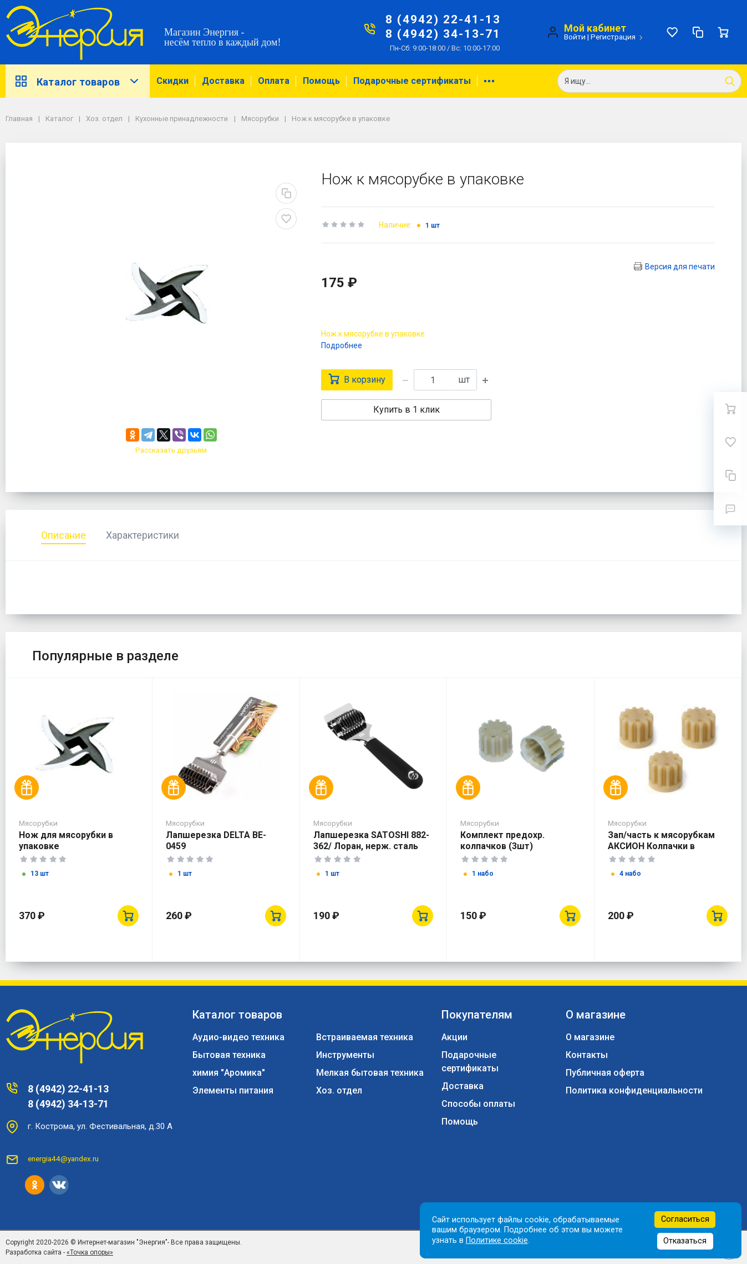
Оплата (273, 81)
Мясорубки (38, 823)
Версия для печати (680, 266)
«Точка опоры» (90, 1252)
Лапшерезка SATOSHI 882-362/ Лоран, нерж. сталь (371, 840)
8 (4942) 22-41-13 (443, 19)
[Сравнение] (698, 32)
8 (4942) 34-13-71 (443, 34)
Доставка (223, 81)
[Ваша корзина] (723, 32)
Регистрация (613, 36)
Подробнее (341, 345)
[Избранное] (672, 32)
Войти (575, 36)
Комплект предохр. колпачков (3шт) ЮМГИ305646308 (502, 846)
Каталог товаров (77, 81)
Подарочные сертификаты (412, 81)
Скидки (172, 81)
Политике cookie (497, 1240)
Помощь (321, 81)
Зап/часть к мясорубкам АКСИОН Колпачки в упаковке (661, 846)
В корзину (356, 379)
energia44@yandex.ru (63, 1158)
